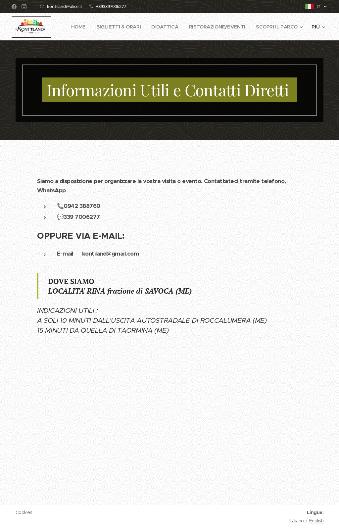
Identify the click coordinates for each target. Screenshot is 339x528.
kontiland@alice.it (64, 6)
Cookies (24, 512)
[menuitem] (130, 27)
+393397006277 (111, 6)
